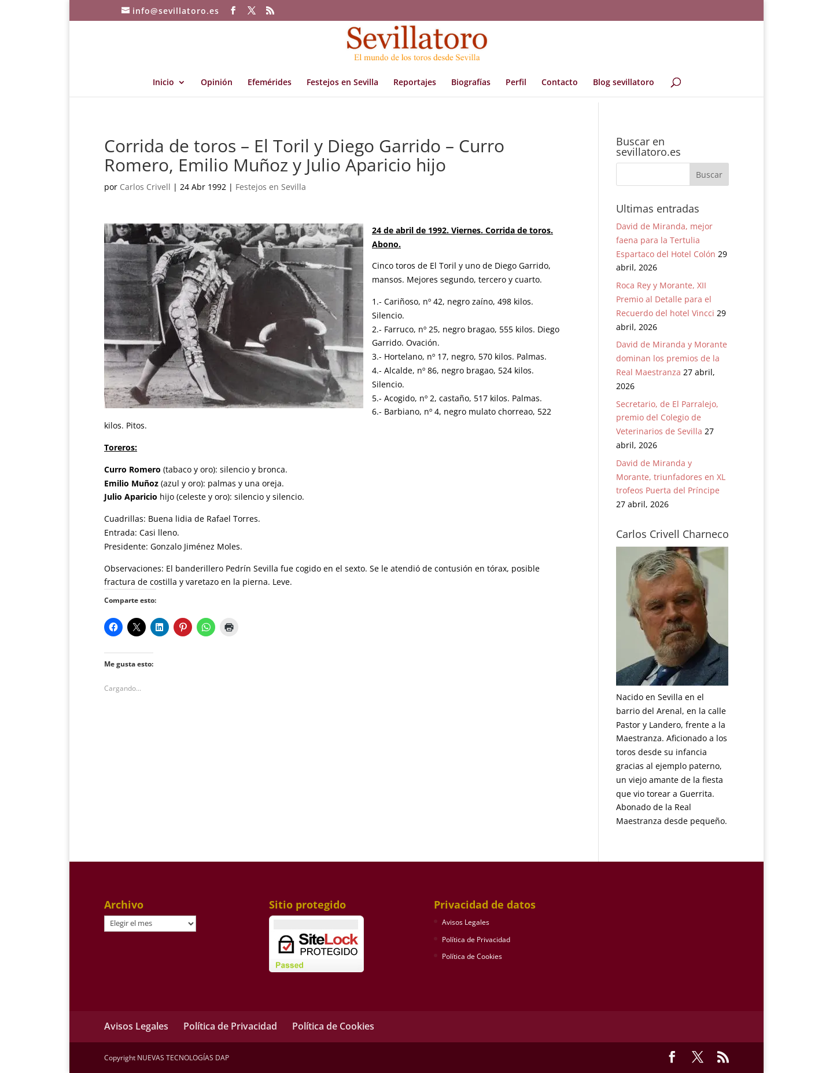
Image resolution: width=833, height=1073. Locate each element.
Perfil (516, 82)
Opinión (217, 82)
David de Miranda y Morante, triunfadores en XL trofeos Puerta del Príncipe (670, 476)
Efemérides (270, 82)
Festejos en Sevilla (342, 82)
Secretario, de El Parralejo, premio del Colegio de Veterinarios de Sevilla (667, 417)
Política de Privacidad (476, 939)
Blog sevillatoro (623, 82)
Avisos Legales (465, 922)
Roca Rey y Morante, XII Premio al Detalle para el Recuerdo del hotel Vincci (665, 299)
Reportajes (414, 82)
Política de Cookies (472, 956)
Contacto (559, 82)
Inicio (163, 82)
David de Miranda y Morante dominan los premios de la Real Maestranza (671, 358)
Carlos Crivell (145, 186)
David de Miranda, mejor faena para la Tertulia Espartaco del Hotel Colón (666, 240)
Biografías (471, 82)
